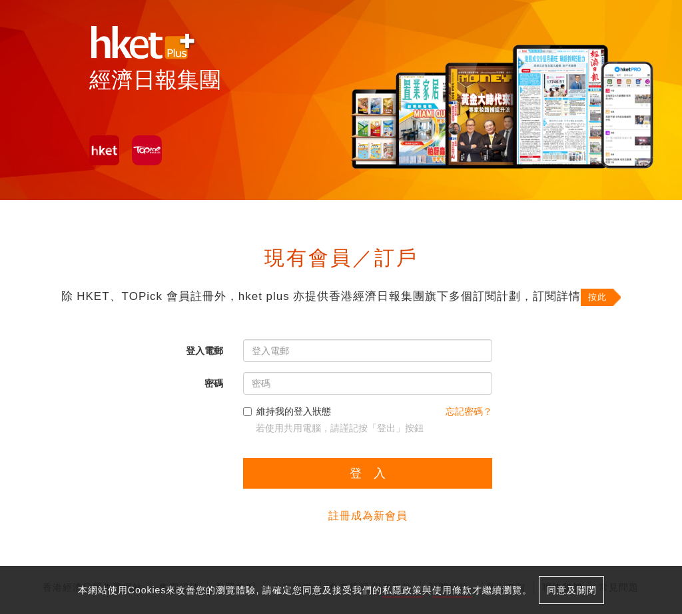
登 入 (368, 473)
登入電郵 (204, 350)
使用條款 (452, 590)
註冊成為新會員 (368, 515)
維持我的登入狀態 (287, 411)
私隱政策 (402, 590)
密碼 (213, 383)
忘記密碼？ (469, 411)
